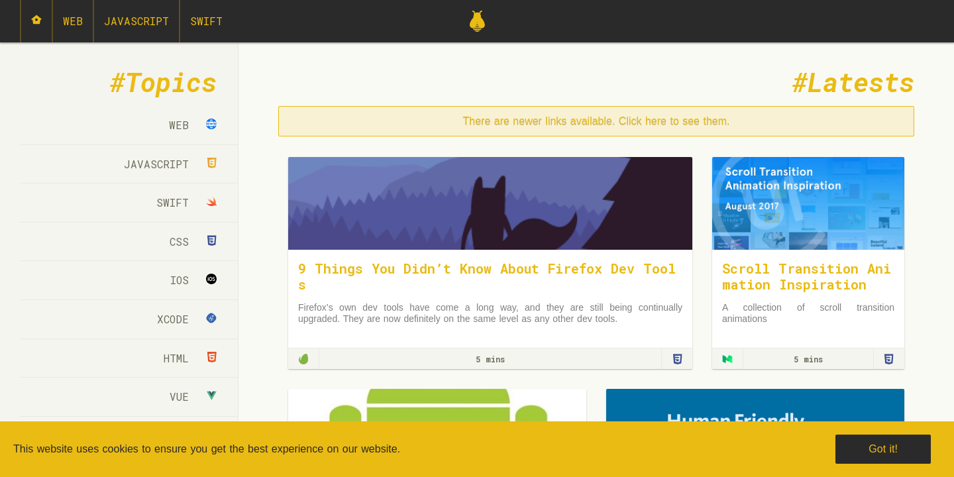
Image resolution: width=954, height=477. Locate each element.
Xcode (187, 319)
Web (73, 21)
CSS (193, 241)
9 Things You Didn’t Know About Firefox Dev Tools (487, 276)
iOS (193, 280)
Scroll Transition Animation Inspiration (806, 276)
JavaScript (136, 21)
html (190, 358)
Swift (206, 21)
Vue (193, 396)
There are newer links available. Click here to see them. (596, 121)
